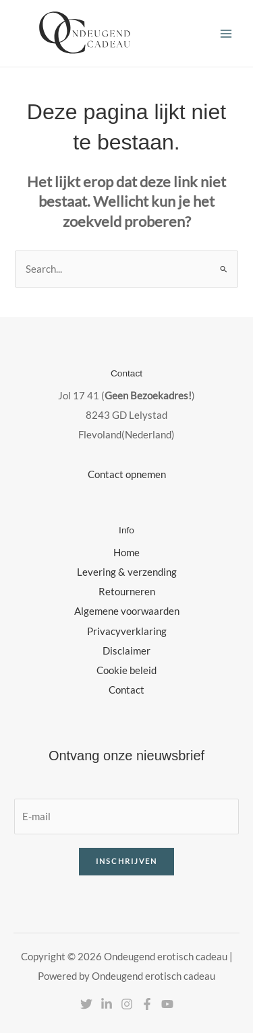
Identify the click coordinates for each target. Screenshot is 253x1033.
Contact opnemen (127, 474)
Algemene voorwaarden (126, 611)
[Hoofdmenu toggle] (226, 33)
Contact (126, 690)
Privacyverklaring (127, 631)
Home (126, 552)
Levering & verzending (127, 572)
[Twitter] (86, 1004)
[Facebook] (147, 1004)
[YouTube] (167, 1004)
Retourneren (127, 591)
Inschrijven (126, 861)
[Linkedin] (107, 1004)
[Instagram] (127, 1004)
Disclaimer (126, 651)
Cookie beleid (126, 670)
